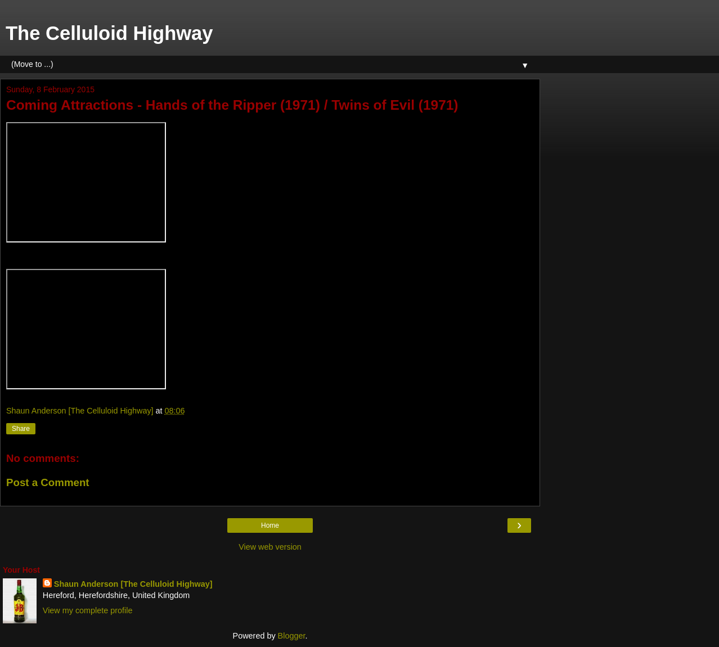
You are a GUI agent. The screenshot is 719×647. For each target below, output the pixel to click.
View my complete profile (88, 610)
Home (270, 525)
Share (21, 429)
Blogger (291, 635)
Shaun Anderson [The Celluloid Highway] (133, 583)
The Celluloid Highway (109, 33)
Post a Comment (47, 482)
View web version (270, 546)
